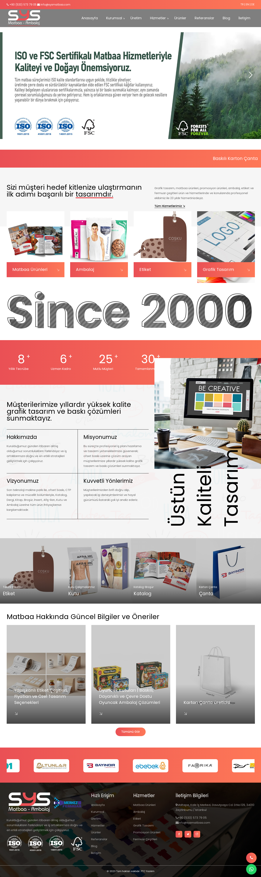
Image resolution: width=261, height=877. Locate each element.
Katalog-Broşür (144, 587)
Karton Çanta (208, 587)
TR (242, 4)
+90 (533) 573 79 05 (21, 4)
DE (253, 4)
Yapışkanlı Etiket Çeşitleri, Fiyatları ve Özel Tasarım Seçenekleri (41, 696)
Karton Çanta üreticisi (207, 702)
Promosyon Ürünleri (146, 832)
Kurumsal (114, 18)
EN (247, 4)
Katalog (142, 593)
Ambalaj (85, 269)
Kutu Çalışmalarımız (81, 587)
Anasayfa (89, 18)
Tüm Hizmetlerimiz (168, 206)
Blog (226, 18)
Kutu (73, 593)
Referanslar (204, 18)
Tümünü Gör (130, 732)
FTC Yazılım (147, 871)
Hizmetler (158, 18)
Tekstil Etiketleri (13, 587)
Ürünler (180, 18)
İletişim (244, 18)
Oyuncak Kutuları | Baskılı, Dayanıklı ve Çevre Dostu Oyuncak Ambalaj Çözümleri (129, 696)
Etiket (145, 269)
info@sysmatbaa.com (53, 4)
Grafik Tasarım (218, 269)
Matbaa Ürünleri (29, 269)
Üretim (136, 18)
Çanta (206, 593)
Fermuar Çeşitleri (145, 839)
